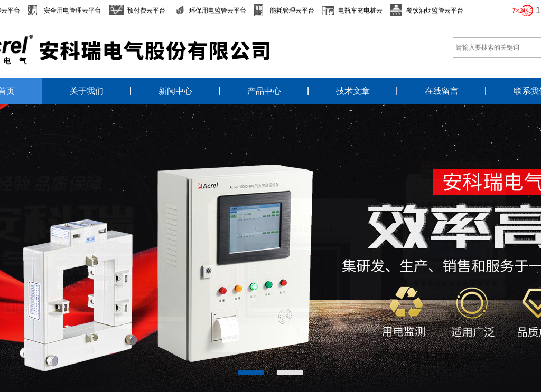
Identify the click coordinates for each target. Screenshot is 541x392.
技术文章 (353, 91)
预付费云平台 (146, 10)
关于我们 (87, 91)
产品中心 (264, 91)
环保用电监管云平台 (217, 10)
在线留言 (442, 91)
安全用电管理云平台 (72, 10)
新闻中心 (175, 91)
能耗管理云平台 (292, 10)
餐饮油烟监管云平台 (434, 10)
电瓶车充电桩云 (360, 10)
